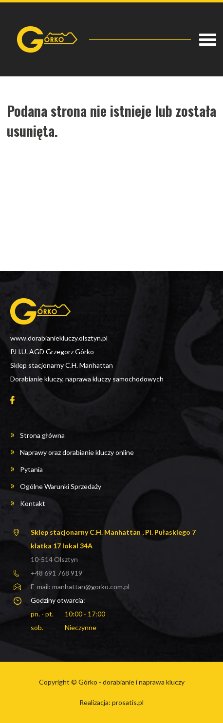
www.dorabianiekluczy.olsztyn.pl (59, 338)
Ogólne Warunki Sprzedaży (60, 486)
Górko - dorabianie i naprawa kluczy (131, 682)
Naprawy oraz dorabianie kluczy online (77, 452)
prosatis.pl (128, 702)
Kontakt (32, 503)
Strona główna (42, 435)
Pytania (31, 469)
